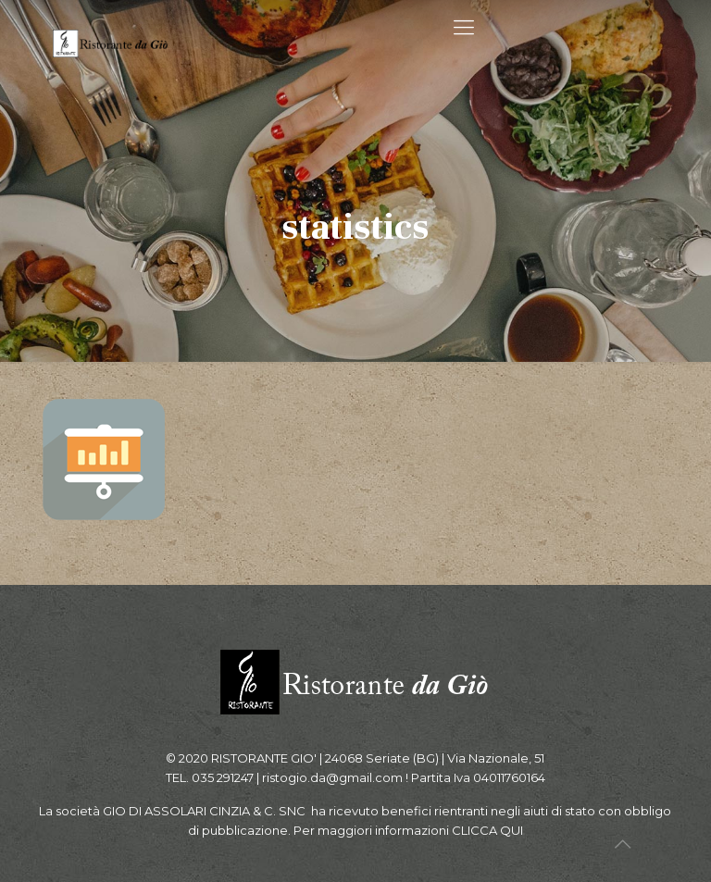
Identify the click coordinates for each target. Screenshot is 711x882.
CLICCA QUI (487, 830)
